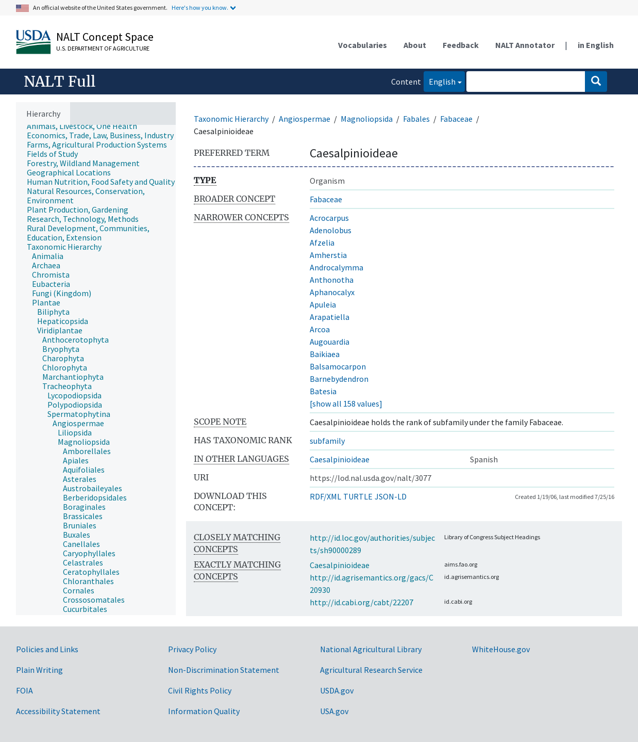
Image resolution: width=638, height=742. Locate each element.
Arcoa (320, 329)
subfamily (327, 440)
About (415, 45)
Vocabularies (362, 45)
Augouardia (329, 341)
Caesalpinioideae (340, 459)
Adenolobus (330, 230)
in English (596, 45)
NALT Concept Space (105, 36)
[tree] (96, 370)
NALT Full (59, 81)
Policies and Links (47, 649)
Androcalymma (336, 267)
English (440, 81)
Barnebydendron (339, 379)
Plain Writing (39, 670)
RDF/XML (325, 496)
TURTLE (358, 496)
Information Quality (204, 711)
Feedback (461, 45)
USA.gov (334, 711)
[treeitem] (86, 126)
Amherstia (328, 255)
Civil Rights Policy (199, 690)
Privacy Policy (192, 649)
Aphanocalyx (332, 292)
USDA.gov (337, 690)
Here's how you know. (200, 7)
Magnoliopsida (367, 119)
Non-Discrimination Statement (223, 670)
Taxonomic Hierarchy (231, 119)
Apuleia (323, 304)
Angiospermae (304, 119)
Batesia (323, 391)
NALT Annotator (525, 45)
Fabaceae (456, 119)
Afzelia (322, 242)
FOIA (24, 690)
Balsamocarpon (338, 366)
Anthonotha (332, 280)
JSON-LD (391, 496)
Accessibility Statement (58, 711)
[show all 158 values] (346, 403)
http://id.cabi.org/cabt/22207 (361, 602)
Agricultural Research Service (371, 670)
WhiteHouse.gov (501, 649)
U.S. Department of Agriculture (102, 48)
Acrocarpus (329, 218)
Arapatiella (329, 317)
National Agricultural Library (371, 649)
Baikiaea (325, 354)
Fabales (416, 119)
